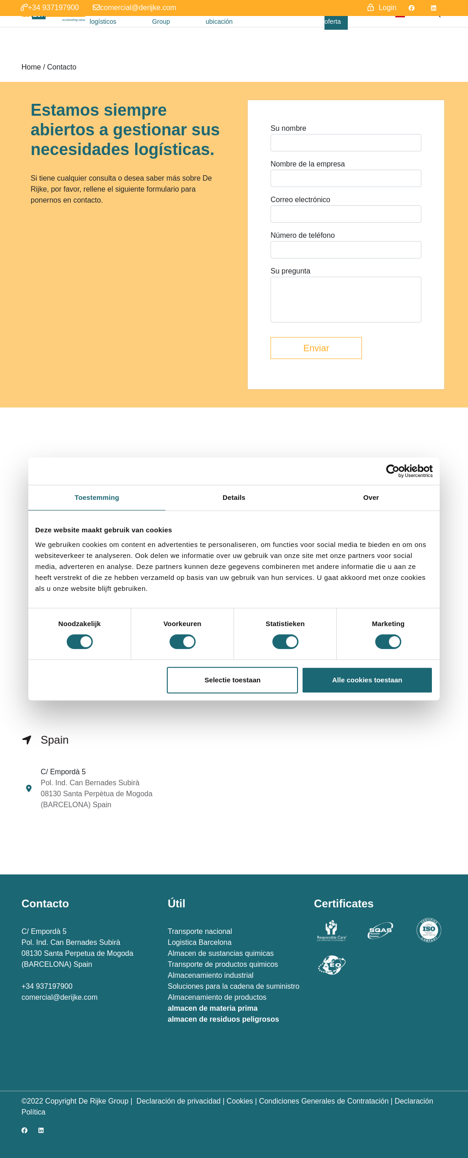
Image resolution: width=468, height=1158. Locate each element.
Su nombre (288, 128)
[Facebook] (411, 8)
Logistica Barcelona (200, 942)
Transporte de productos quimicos (223, 964)
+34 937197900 (47, 986)
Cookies (240, 1101)
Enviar (316, 348)
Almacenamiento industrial (211, 975)
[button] (50, 8)
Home (31, 67)
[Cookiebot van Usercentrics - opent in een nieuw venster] (393, 471)
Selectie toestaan (233, 680)
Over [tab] (371, 497)
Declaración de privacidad (177, 1101)
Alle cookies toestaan (367, 680)
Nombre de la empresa (308, 164)
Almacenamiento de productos (217, 997)
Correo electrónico (300, 200)
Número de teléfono (303, 235)
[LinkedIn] (433, 8)
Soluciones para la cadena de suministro (233, 986)
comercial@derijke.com (59, 997)
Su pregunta (290, 271)
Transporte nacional (200, 931)
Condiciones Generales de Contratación (324, 1101)
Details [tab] (234, 497)
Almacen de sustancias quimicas (221, 953)
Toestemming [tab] (96, 497)
